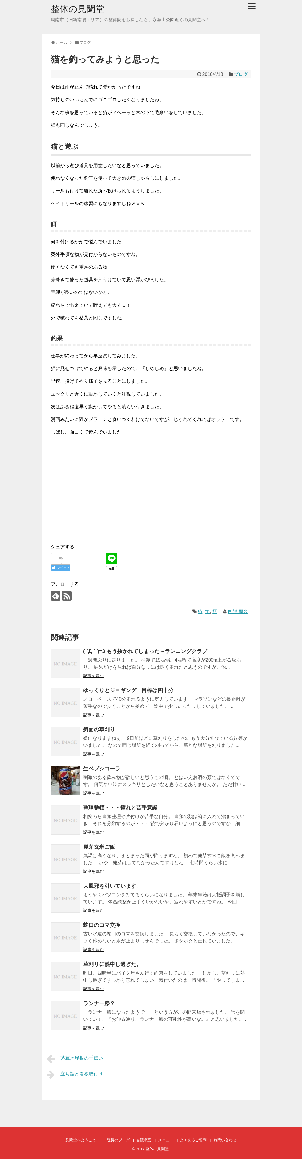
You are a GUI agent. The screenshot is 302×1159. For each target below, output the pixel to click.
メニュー (165, 1140)
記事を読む (93, 675)
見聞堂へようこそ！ (82, 1140)
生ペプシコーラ (101, 769)
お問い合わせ (225, 1140)
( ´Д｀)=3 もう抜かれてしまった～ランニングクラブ (145, 651)
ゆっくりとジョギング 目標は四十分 (128, 690)
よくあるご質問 (193, 1140)
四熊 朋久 (238, 611)
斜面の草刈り (99, 729)
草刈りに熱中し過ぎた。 (112, 964)
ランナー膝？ (99, 1003)
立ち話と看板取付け (75, 1074)
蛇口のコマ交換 (101, 925)
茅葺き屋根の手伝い (75, 1058)
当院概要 (144, 1140)
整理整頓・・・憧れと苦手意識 (120, 808)
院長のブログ (118, 1140)
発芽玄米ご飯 (99, 847)
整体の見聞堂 (77, 9)
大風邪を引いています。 (112, 886)
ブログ (241, 74)
